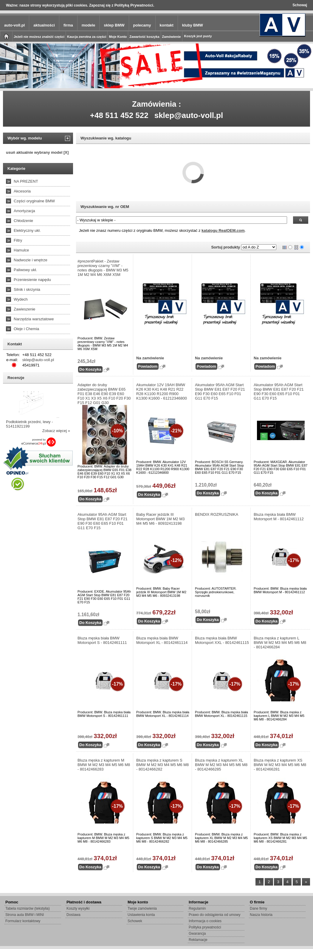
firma (68, 25)
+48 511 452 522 (119, 115)
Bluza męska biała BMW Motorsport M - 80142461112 (279, 516)
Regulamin (197, 908)
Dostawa (73, 915)
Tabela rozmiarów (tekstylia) (27, 908)
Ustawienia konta (141, 915)
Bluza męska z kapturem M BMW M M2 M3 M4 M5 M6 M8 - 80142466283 (104, 764)
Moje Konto (118, 36)
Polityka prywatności (205, 927)
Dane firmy (258, 908)
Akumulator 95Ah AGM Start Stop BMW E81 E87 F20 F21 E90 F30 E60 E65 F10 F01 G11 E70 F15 (220, 391)
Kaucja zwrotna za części (86, 36)
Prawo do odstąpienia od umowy (214, 915)
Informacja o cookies (205, 921)
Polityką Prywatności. (134, 5)
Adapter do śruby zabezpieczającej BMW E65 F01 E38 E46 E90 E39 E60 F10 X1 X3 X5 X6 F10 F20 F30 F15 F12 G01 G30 (104, 394)
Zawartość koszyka (144, 36)
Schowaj (299, 5)
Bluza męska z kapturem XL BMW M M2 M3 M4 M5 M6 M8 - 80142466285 (221, 764)
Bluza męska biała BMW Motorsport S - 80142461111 (102, 640)
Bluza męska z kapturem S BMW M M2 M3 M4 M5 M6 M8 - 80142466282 (162, 764)
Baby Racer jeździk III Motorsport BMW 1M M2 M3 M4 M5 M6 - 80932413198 (160, 519)
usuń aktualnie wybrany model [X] (37, 152)
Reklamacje (198, 940)
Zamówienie (171, 36)
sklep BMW (114, 25)
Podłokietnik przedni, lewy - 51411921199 (29, 424)
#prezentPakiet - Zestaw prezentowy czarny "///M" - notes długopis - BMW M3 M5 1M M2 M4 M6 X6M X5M (103, 268)
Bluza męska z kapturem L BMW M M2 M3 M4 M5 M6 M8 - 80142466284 (280, 642)
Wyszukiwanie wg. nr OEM (104, 206)
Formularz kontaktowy (22, 921)
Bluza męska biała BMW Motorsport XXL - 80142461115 (222, 640)
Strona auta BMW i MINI (24, 915)
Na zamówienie (150, 358)
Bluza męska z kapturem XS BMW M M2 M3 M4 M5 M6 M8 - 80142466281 (280, 764)
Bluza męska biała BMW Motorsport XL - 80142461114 (162, 640)
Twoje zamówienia (142, 908)
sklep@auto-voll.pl (188, 115)
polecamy (142, 25)
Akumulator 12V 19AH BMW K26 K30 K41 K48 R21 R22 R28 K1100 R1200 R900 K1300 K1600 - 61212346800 (161, 391)
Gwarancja (197, 933)
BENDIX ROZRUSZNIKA (216, 514)
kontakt (166, 25)
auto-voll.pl (14, 25)
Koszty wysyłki (77, 908)
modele (88, 25)
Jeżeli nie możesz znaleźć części (39, 36)
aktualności (44, 25)
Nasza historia (261, 915)
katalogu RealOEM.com (223, 230)
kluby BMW (192, 25)
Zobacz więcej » (56, 430)
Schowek (135, 921)
